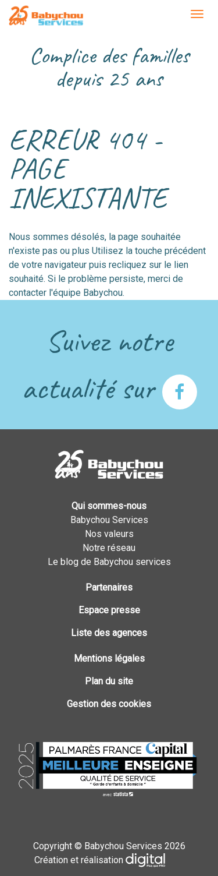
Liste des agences (109, 632)
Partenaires (109, 587)
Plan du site (109, 681)
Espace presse (109, 610)
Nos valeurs (109, 533)
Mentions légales (109, 658)
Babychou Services (46, 16)
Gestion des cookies (109, 703)
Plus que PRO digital (155, 860)
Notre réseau (109, 547)
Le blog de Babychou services (109, 561)
